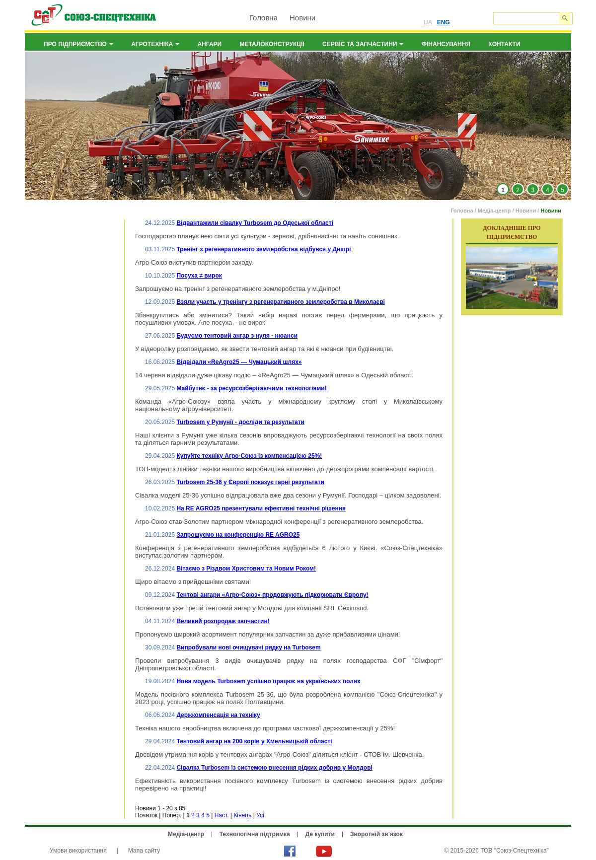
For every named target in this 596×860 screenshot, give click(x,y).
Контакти (504, 44)
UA (428, 22)
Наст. (222, 815)
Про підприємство (78, 44)
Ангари (210, 44)
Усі (260, 815)
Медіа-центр (494, 211)
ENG (443, 22)
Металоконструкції (272, 44)
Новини (302, 17)
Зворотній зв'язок (376, 834)
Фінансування (446, 44)
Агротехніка (155, 44)
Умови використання (78, 850)
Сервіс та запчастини (362, 44)
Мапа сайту (144, 850)
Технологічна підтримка (255, 834)
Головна (263, 17)
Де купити (320, 834)
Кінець (242, 815)
